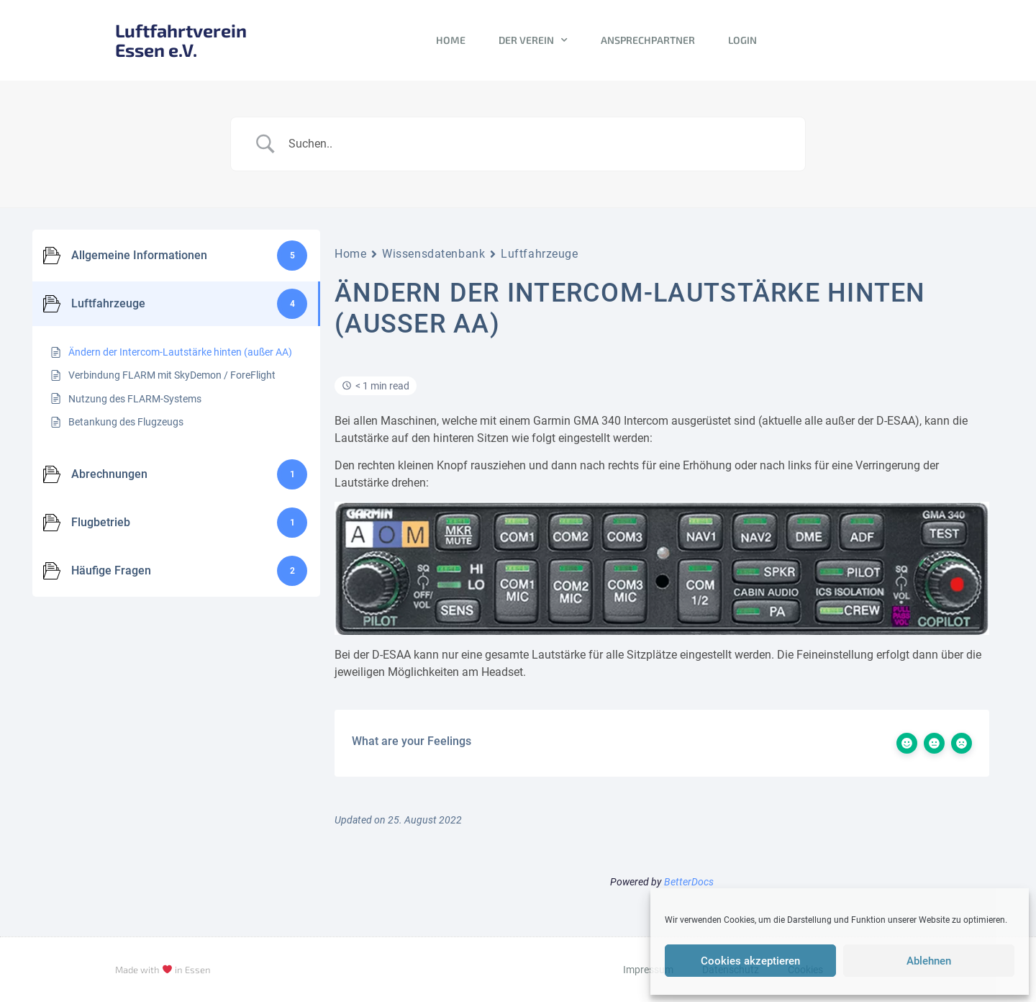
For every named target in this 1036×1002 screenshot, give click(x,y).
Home (450, 40)
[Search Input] (536, 144)
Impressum (648, 969)
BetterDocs (689, 882)
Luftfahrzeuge (539, 254)
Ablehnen (928, 960)
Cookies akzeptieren (750, 960)
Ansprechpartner (648, 40)
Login (742, 40)
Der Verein (533, 40)
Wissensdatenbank (433, 254)
